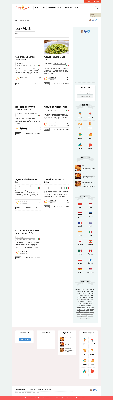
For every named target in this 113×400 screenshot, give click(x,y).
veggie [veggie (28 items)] (88, 317)
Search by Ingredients (54, 7)
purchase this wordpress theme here (80, 397)
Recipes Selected (23, 77)
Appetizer (90, 117)
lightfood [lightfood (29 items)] (92, 307)
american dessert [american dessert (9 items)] (85, 289)
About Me (40, 389)
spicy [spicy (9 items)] (79, 313)
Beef (80, 128)
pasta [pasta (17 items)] (88, 309)
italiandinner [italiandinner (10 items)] (82, 305)
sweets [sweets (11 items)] (88, 313)
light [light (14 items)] (87, 307)
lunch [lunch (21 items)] (84, 309)
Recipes (43, 7)
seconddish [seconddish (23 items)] (86, 311)
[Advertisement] (42, 149)
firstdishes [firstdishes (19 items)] (80, 295)
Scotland (90, 263)
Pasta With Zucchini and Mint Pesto (56, 107)
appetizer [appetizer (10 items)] (92, 289)
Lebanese (90, 245)
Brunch (46, 188)
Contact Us (48, 389)
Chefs (76, 7)
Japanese (80, 245)
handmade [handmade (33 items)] (91, 297)
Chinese (80, 207)
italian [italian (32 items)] (90, 303)
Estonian (90, 217)
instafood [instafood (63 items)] (81, 303)
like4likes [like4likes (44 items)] (79, 309)
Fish (56, 188)
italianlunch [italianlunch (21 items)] (88, 305)
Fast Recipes (19, 65)
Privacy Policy (32, 389)
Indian (80, 235)
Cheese (90, 149)
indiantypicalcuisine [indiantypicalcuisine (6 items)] (82, 301)
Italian (90, 235)
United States (90, 272)
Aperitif (80, 117)
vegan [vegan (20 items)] (79, 315)
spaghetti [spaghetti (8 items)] (92, 311)
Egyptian (80, 217)
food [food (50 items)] (92, 295)
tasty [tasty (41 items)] (92, 313)
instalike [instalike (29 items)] (86, 303)
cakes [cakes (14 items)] (88, 291)
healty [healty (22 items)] (78, 299)
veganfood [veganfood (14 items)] (90, 315)
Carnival (80, 149)
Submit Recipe (68, 7)
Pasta (34, 65)
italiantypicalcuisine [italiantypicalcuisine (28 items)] (81, 307)
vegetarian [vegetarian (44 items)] (83, 317)
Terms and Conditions (21, 389)
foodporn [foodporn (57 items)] (79, 297)
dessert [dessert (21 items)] (92, 291)
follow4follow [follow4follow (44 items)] (86, 295)
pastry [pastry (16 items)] (91, 309)
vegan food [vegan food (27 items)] (84, 315)
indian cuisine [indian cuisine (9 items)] (90, 299)
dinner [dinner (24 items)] (78, 293)
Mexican (80, 254)
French (80, 226)
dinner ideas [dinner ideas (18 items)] (84, 293)
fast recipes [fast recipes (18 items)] (90, 293)
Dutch (90, 207)
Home (36, 7)
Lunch (30, 65)
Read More (18, 83)
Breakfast (90, 128)
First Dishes (25, 65)
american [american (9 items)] (78, 289)
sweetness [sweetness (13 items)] (83, 313)
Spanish (80, 272)
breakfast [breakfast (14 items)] (79, 291)
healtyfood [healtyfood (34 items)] (83, 299)
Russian (80, 263)
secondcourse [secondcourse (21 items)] (79, 311)
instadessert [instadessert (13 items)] (90, 301)
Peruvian (90, 254)
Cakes (90, 138)
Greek (90, 226)
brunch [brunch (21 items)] (83, 291)
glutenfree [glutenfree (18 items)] (85, 297)
